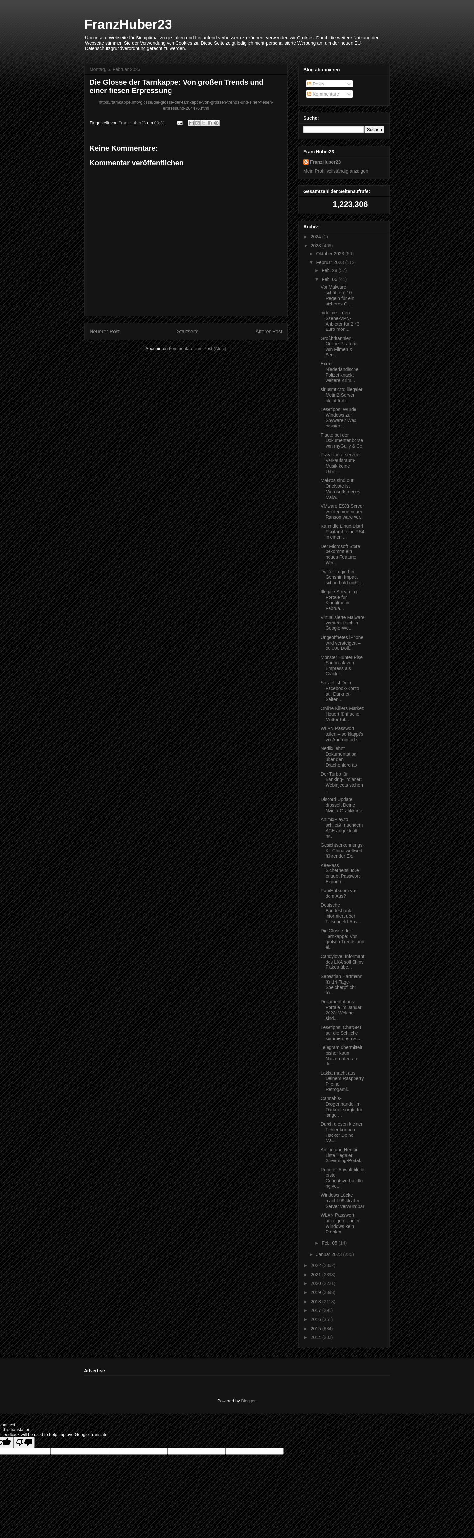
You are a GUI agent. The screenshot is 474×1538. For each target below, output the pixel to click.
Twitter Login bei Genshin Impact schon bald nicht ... (342, 577)
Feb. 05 (330, 1243)
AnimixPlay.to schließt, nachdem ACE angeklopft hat (342, 828)
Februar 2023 (330, 262)
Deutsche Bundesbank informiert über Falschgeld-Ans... (341, 913)
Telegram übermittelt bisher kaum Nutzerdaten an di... (341, 1055)
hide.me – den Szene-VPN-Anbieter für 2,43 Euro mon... (340, 321)
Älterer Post (269, 331)
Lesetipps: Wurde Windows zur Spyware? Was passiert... (338, 417)
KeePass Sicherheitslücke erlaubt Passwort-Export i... (341, 873)
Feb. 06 (330, 279)
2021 (316, 1274)
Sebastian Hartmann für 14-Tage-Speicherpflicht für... (342, 984)
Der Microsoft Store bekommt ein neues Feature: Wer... (340, 554)
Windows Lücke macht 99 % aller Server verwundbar (342, 1200)
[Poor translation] (24, 1442)
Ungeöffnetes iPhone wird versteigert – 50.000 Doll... (342, 643)
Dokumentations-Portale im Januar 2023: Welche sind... (341, 1010)
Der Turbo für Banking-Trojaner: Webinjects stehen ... (342, 782)
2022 (316, 1265)
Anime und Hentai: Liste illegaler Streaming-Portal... (342, 1155)
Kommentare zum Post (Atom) (197, 348)
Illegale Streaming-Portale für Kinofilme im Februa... (340, 600)
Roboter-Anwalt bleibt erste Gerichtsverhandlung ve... (343, 1178)
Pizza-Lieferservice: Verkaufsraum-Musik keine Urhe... (341, 463)
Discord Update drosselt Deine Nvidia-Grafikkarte (341, 805)
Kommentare (323, 94)
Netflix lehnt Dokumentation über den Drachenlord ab (339, 757)
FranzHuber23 (128, 24)
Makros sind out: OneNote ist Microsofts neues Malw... (340, 489)
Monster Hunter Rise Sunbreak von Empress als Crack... (342, 665)
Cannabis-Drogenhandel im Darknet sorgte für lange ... (341, 1106)
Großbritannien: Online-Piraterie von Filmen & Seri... (339, 346)
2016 (316, 1319)
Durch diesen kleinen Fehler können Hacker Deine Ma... (342, 1132)
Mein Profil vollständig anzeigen (335, 171)
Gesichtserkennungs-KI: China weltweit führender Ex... (342, 850)
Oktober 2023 (330, 253)
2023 (316, 245)
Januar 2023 (329, 1254)
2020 (316, 1283)
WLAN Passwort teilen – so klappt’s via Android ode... (342, 734)
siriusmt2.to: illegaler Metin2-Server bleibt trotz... (342, 395)
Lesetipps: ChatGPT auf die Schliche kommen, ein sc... (341, 1033)
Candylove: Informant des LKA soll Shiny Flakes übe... (342, 962)
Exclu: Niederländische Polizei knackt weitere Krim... (339, 372)
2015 (316, 1328)
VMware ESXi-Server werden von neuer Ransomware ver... (342, 511)
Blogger (248, 1400)
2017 (316, 1310)
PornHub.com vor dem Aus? (338, 893)
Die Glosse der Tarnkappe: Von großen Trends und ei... (342, 939)
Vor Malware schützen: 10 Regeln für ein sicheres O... (337, 295)
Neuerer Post (105, 331)
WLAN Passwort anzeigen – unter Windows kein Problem (340, 1223)
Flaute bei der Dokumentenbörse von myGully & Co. (342, 440)
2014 (316, 1337)
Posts (315, 83)
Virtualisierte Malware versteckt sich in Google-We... (343, 623)
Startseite (187, 331)
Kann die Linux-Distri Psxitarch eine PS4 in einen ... (342, 532)
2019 (316, 1292)
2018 (316, 1301)
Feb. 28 (330, 270)
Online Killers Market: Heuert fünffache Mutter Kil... (342, 714)
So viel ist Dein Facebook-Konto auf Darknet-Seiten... (340, 691)
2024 (316, 236)
